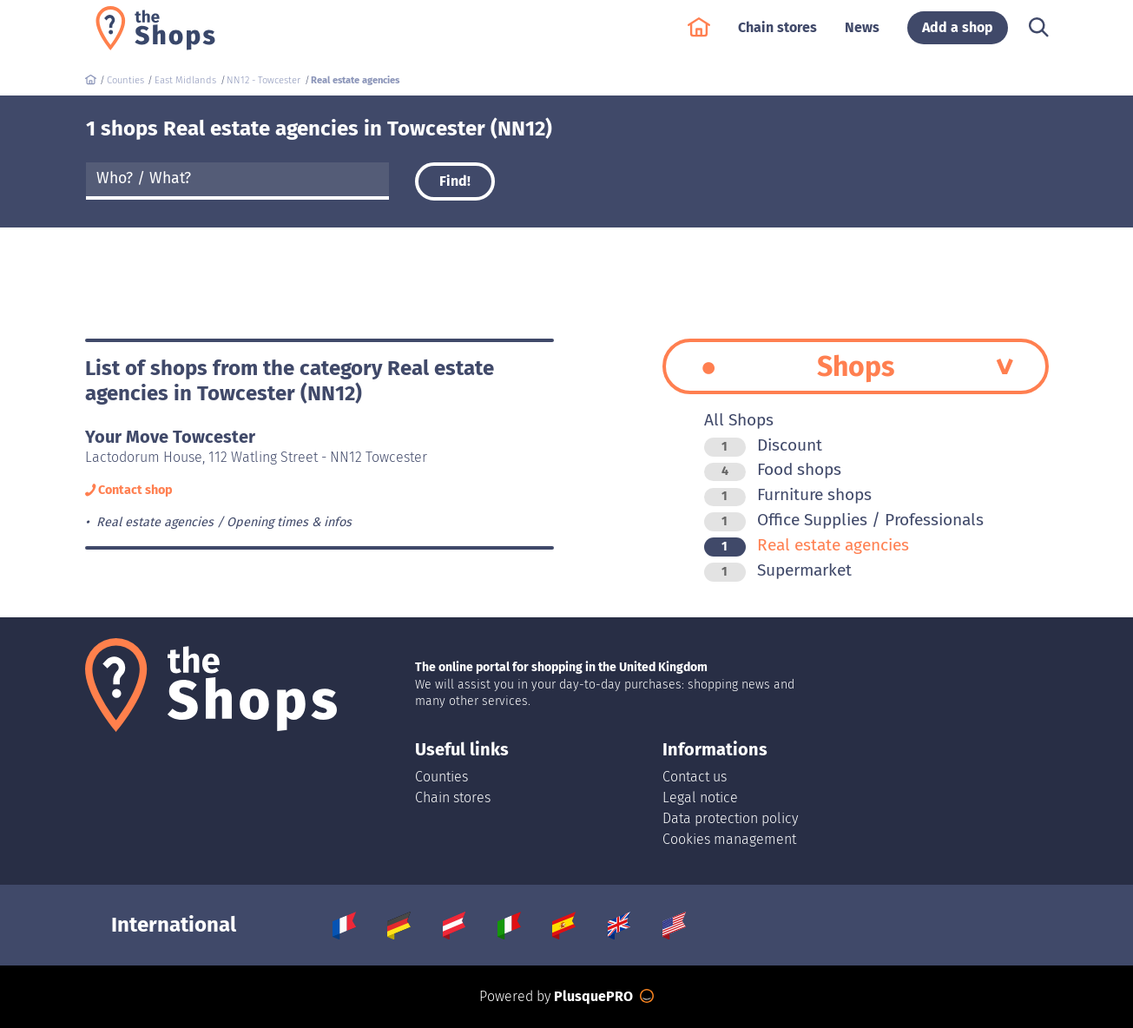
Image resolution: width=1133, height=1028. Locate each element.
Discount (763, 445)
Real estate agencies (806, 545)
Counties (441, 776)
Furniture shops (788, 494)
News (862, 36)
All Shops (739, 420)
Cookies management (729, 839)
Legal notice (700, 797)
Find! (455, 181)
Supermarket (778, 570)
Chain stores (777, 36)
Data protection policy (730, 818)
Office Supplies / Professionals (844, 520)
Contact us (694, 776)
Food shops (772, 469)
